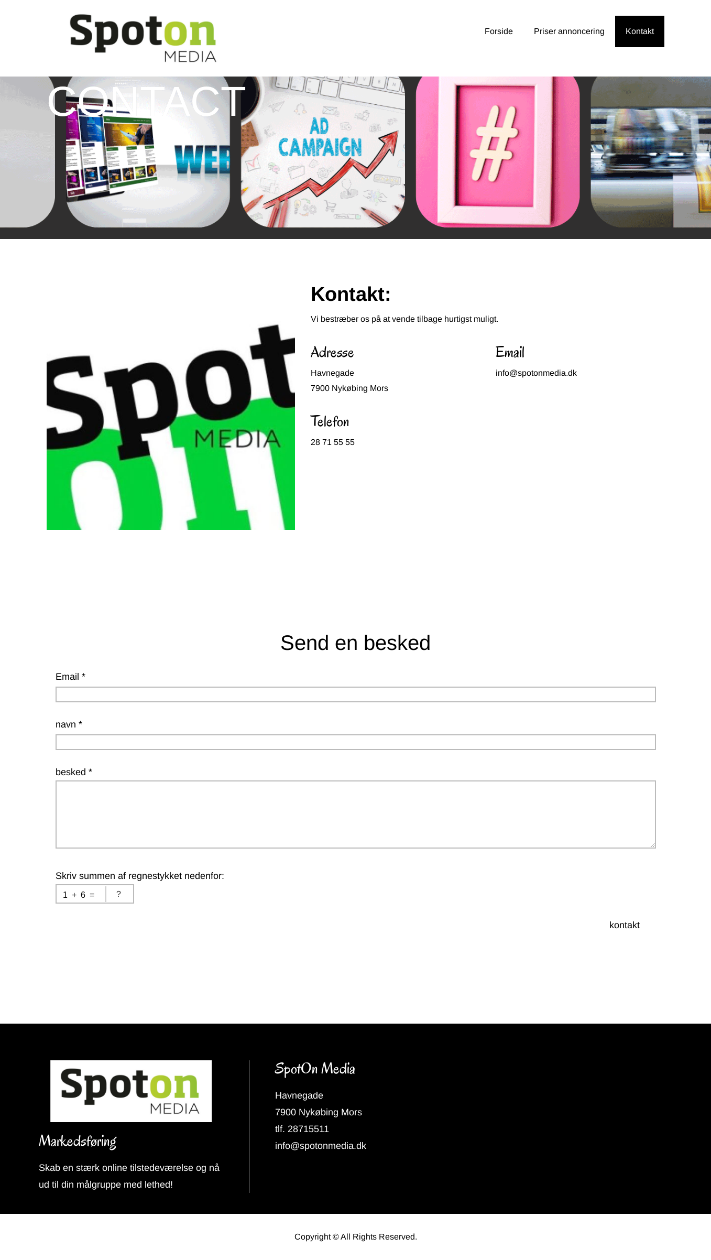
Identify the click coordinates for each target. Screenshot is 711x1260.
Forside (499, 31)
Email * (70, 676)
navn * (69, 724)
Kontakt (640, 31)
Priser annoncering (569, 31)
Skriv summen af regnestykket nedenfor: (140, 876)
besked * (74, 772)
